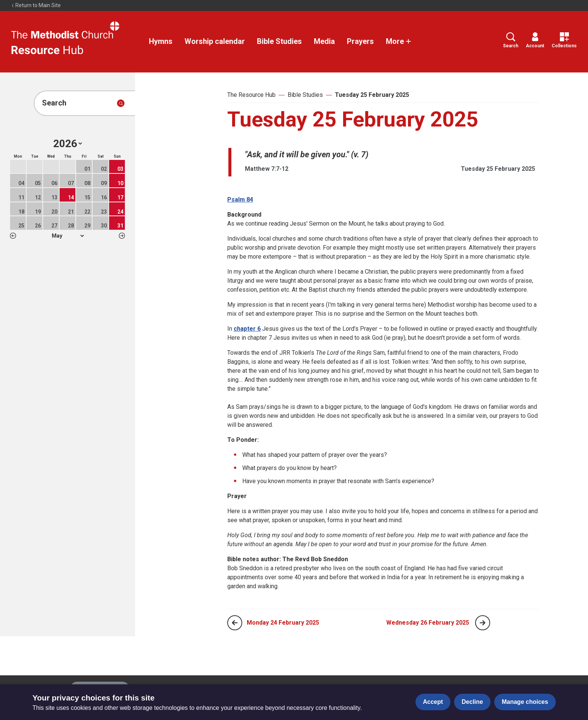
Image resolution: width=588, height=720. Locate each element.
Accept (433, 702)
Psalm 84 (240, 199)
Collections (564, 40)
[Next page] (482, 622)
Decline (472, 702)
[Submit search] (120, 103)
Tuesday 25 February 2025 (372, 94)
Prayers (360, 41)
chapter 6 (247, 328)
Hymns (160, 41)
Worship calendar (214, 41)
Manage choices (525, 702)
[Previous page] (234, 622)
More (398, 41)
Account (535, 40)
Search (510, 40)
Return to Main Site (36, 5)
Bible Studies (279, 41)
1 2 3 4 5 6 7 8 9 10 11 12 (67, 235)
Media (324, 41)
